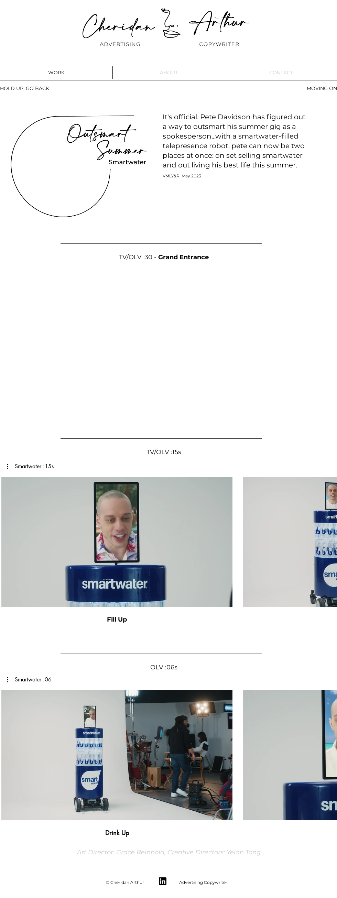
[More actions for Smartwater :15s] (30, 466)
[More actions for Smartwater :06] (29, 680)
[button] (30, 466)
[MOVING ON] (321, 89)
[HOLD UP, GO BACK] (24, 89)
